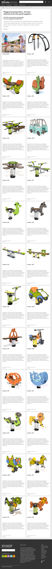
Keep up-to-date (22, 5)
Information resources (43, 553)
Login (49, 2)
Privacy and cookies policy (14, 565)
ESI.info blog (43, 556)
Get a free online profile (44, 548)
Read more (6, 29)
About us (3, 5)
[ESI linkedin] (41, 562)
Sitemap (43, 555)
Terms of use (4, 565)
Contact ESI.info (44, 546)
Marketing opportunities (44, 550)
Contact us (16, 5)
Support (43, 557)
